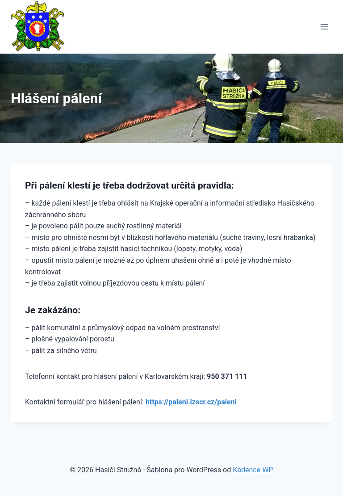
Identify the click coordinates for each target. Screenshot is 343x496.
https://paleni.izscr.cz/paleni (191, 402)
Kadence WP (253, 470)
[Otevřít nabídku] (324, 27)
